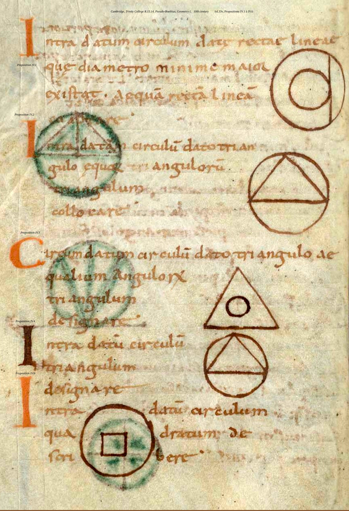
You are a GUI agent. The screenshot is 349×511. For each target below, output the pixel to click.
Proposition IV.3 (30, 232)
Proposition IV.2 (24, 114)
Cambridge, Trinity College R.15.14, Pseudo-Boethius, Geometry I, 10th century (160, 11)
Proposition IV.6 (25, 373)
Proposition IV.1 (26, 65)
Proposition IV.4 (25, 321)
